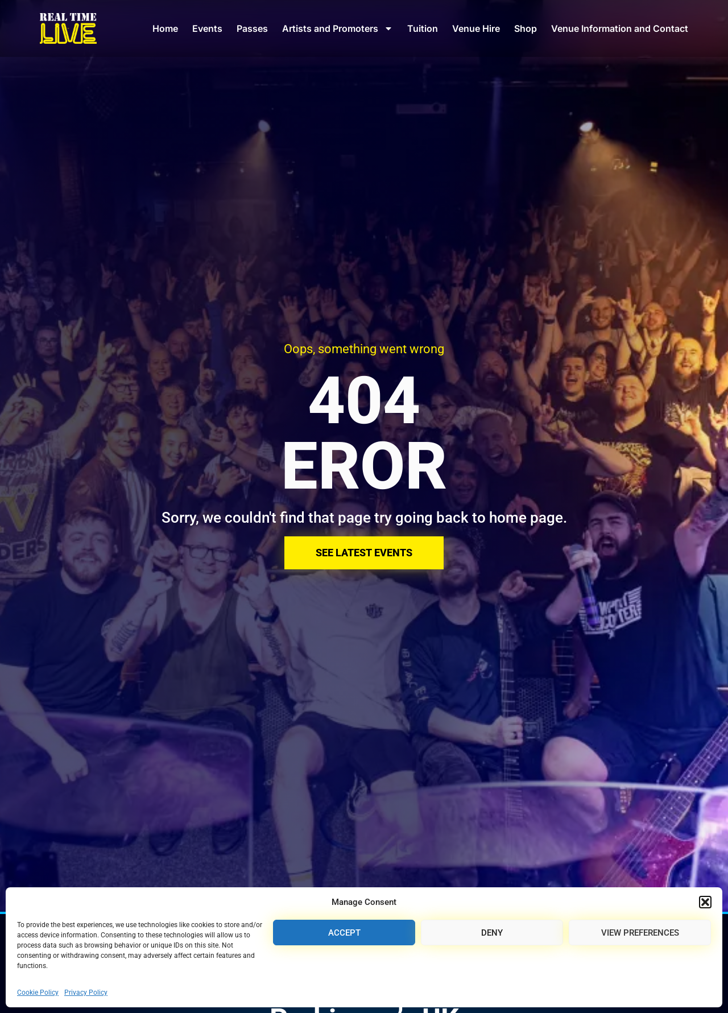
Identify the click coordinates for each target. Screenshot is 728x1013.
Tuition (422, 28)
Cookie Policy (38, 993)
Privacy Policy (85, 993)
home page (526, 517)
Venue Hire (476, 28)
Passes (252, 28)
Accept (344, 933)
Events (207, 28)
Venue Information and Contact (619, 28)
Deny (492, 933)
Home (165, 28)
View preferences (640, 933)
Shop (525, 28)
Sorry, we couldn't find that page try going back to (325, 517)
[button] (705, 902)
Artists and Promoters (337, 28)
